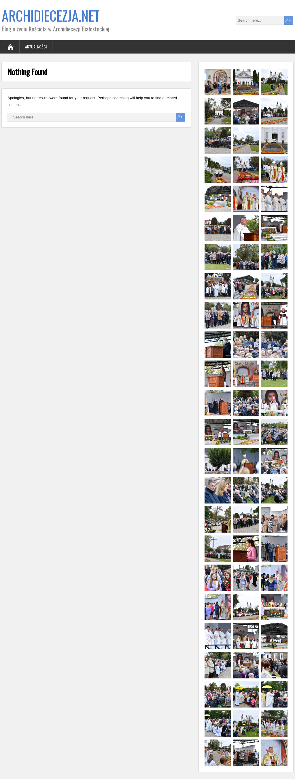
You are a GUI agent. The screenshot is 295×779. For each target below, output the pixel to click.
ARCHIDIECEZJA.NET (51, 15)
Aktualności (36, 47)
